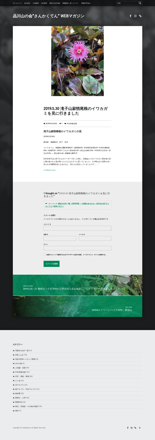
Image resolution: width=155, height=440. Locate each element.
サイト (46, 244)
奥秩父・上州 (20, 398)
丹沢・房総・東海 (22, 376)
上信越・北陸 (20, 368)
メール (82, 234)
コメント (47, 224)
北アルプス (19, 385)
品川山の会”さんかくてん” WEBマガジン (48, 16)
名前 (46, 234)
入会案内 (36, 3)
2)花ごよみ (19, 355)
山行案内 (44, 3)
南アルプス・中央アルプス (25, 389)
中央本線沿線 (72, 124)
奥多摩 (17, 393)
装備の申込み (85, 3)
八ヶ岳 (17, 381)
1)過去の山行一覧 (22, 351)
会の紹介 (27, 3)
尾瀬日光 (18, 402)
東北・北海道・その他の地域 (26, 406)
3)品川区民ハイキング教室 (25, 359)
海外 (17, 411)
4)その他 (18, 363)
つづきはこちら (49, 170)
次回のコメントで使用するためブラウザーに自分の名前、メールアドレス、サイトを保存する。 (76, 255)
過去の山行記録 (55, 3)
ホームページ (17, 3)
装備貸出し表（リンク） (70, 3)
